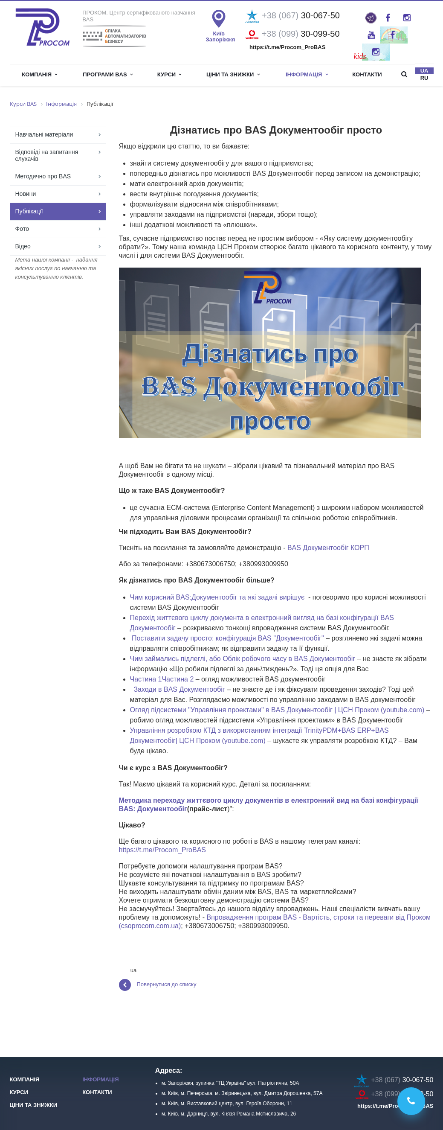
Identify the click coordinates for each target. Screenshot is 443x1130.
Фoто (22, 228)
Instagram (407, 18)
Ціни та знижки (233, 74)
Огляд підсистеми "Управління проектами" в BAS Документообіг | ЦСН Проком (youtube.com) (277, 710)
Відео (23, 246)
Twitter (392, 35)
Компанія (39, 74)
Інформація (100, 1079)
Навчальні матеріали (44, 134)
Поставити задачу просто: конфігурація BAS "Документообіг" (228, 638)
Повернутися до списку (158, 985)
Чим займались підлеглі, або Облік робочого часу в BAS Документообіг (243, 658)
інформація (307, 74)
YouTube (371, 35)
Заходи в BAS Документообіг (179, 689)
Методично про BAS (43, 176)
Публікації (29, 211)
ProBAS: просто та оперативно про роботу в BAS (371, 18)
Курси (169, 74)
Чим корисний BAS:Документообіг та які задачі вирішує (217, 597)
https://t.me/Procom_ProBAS (162, 849)
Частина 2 (178, 679)
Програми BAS (108, 74)
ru (424, 78)
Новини (25, 193)
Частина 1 (146, 679)
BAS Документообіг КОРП (328, 547)
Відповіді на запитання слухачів (46, 155)
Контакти (367, 74)
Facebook (387, 18)
